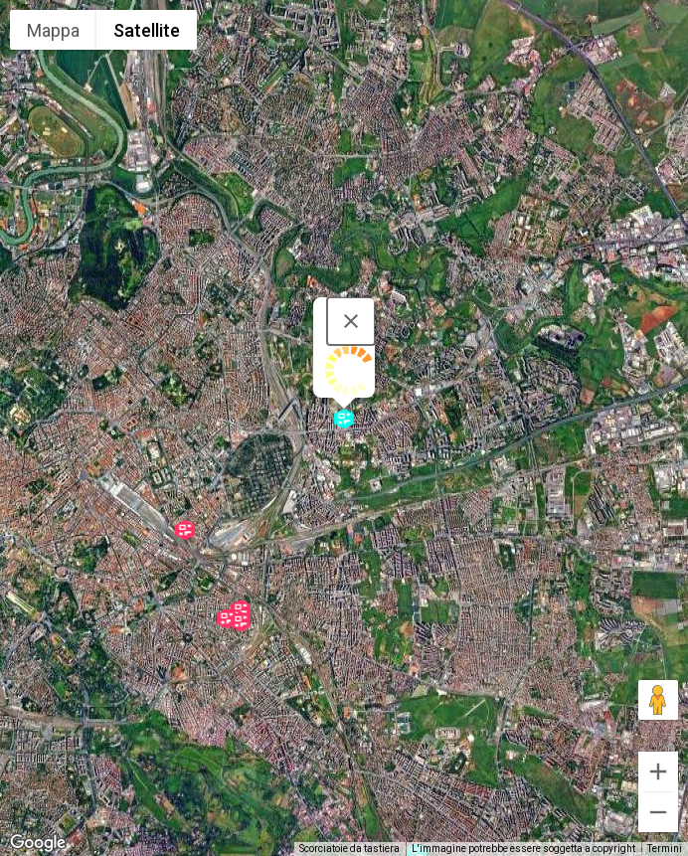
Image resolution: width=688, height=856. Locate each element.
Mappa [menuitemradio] (53, 30)
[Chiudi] (351, 321)
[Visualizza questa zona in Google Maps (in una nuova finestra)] (38, 843)
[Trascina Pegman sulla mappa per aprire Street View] (658, 700)
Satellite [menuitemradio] (146, 30)
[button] (344, 418)
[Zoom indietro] (658, 812)
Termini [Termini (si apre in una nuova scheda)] (664, 848)
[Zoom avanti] (658, 771)
